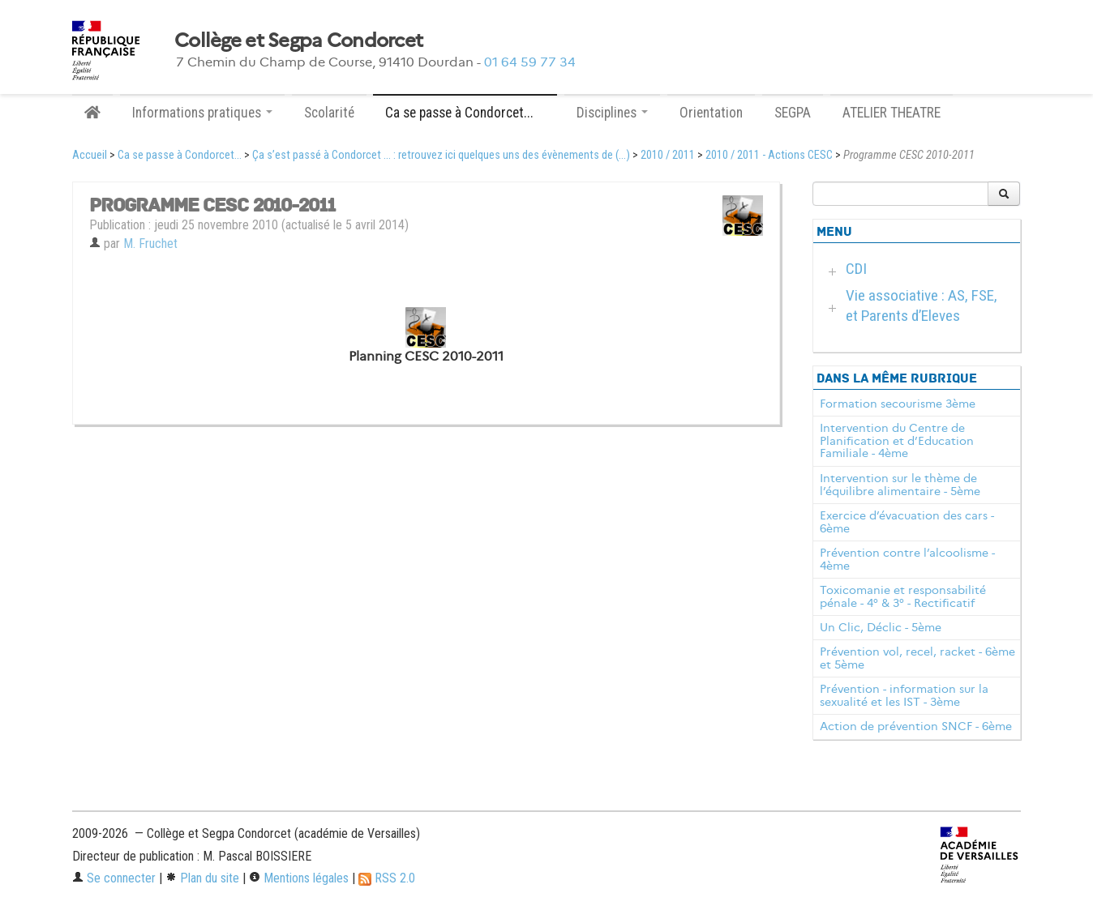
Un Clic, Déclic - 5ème (880, 627)
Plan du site (202, 878)
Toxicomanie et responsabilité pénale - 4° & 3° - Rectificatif (903, 596)
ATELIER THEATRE (891, 113)
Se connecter (114, 878)
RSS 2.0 (386, 878)
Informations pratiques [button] (202, 113)
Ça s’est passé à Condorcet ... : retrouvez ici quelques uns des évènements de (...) (441, 155)
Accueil (89, 155)
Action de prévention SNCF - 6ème (916, 726)
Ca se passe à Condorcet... (180, 155)
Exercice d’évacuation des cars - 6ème (907, 522)
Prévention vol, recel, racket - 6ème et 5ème (917, 658)
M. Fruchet (150, 243)
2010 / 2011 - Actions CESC (769, 155)
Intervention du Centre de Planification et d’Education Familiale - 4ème (897, 441)
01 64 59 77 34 (530, 62)
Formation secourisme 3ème (897, 403)
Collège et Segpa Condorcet (298, 40)
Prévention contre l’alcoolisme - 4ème (907, 559)
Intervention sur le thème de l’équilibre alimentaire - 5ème (900, 484)
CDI (856, 268)
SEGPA (792, 113)
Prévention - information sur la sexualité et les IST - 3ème (904, 695)
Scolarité (329, 113)
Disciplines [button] (612, 113)
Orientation (711, 113)
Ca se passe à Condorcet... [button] (465, 113)
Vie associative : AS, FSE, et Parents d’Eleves (921, 305)
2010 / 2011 (668, 155)
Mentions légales (299, 878)
